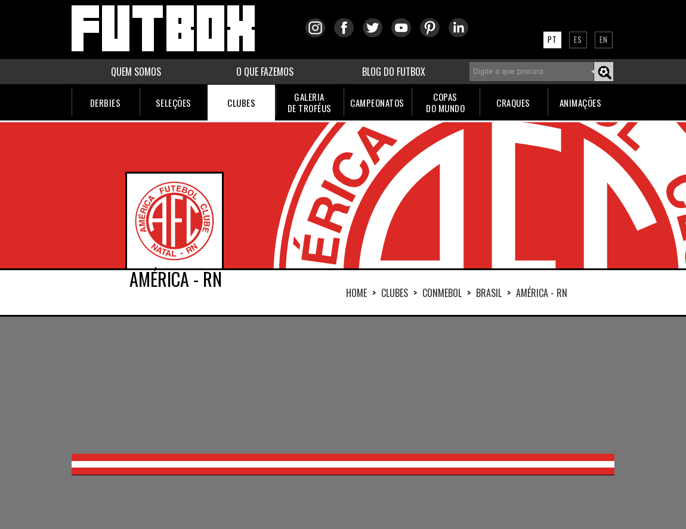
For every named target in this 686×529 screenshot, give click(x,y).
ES (578, 39)
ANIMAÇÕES (581, 102)
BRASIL (489, 293)
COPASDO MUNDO (445, 102)
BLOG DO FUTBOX (393, 71)
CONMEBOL (442, 293)
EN (604, 39)
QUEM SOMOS (136, 71)
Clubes (394, 293)
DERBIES (105, 102)
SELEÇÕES (173, 102)
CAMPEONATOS (377, 102)
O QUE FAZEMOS (264, 71)
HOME (356, 293)
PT (552, 39)
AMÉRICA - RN (541, 293)
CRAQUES (513, 102)
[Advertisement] (343, 385)
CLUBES (241, 102)
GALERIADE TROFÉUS (310, 102)
